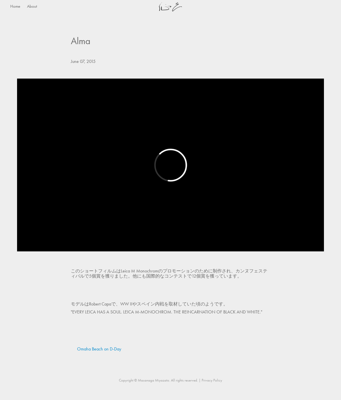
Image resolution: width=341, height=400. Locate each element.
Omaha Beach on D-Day (99, 349)
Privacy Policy (212, 380)
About (32, 6)
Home (15, 6)
